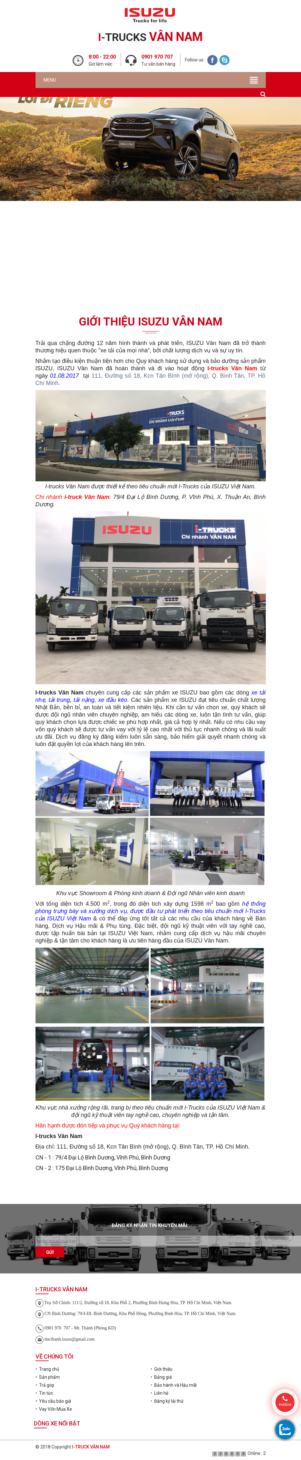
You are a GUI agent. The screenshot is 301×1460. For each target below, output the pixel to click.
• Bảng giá (161, 1377)
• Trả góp (45, 1385)
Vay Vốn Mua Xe (151, 295)
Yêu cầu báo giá (150, 220)
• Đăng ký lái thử (167, 1401)
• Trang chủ (47, 1369)
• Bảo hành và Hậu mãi (174, 1385)
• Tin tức (44, 1393)
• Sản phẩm (48, 1377)
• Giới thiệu (161, 1369)
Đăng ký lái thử (151, 257)
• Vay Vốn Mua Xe (54, 1409)
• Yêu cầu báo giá (53, 1401)
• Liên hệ (159, 1393)
